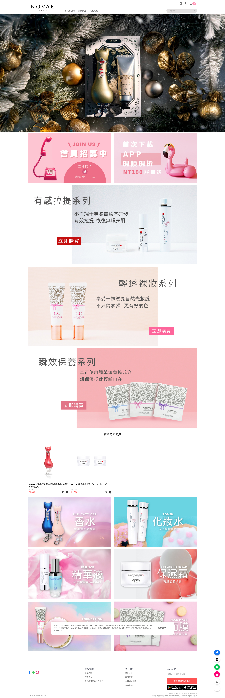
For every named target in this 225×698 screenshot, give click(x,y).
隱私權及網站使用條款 (94, 681)
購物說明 (129, 673)
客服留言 (129, 677)
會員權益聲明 (130, 681)
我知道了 (162, 628)
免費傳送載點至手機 (181, 681)
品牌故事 (88, 673)
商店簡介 (88, 677)
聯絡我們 (129, 685)
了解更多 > (58, 630)
